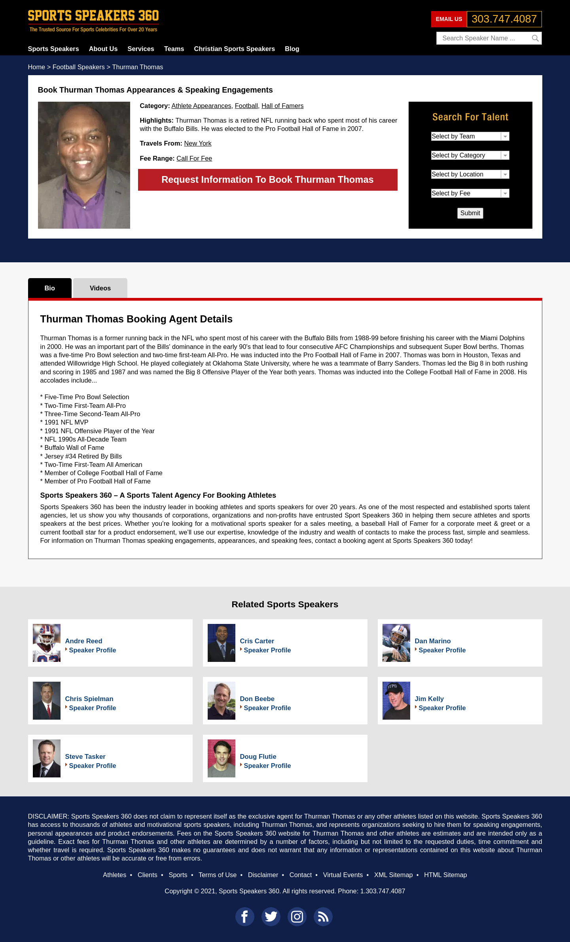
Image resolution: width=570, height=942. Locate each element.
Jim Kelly (429, 699)
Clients (147, 874)
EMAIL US (449, 19)
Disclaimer (263, 874)
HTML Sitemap (445, 874)
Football (246, 105)
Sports (178, 874)
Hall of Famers (282, 105)
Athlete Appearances (201, 105)
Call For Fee (194, 158)
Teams (174, 48)
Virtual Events (343, 874)
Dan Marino (433, 641)
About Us (103, 48)
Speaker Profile (92, 650)
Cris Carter (257, 641)
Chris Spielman (89, 699)
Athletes (114, 874)
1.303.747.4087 (382, 891)
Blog (292, 48)
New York (197, 143)
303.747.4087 (504, 19)
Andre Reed (83, 641)
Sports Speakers (53, 48)
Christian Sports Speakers (234, 48)
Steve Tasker (85, 756)
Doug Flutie (258, 756)
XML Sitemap (393, 874)
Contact (301, 874)
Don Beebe (257, 699)
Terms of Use (218, 874)
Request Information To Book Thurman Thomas (267, 179)
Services (141, 48)
